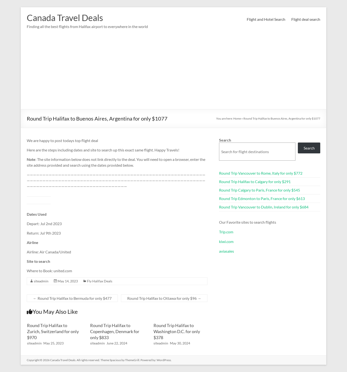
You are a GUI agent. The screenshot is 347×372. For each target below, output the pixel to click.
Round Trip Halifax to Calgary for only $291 (255, 181)
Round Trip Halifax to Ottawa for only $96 (164, 298)
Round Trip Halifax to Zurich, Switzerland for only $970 (53, 331)
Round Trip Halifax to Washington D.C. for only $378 (176, 331)
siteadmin (41, 281)
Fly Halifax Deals (99, 281)
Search (225, 140)
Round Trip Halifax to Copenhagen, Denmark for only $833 (114, 331)
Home (237, 118)
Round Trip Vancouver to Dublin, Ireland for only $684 (263, 207)
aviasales (226, 251)
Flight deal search (305, 19)
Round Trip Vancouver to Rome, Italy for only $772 (260, 173)
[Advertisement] (173, 73)
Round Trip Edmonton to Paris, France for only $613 (262, 198)
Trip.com (226, 231)
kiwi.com (226, 241)
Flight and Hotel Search (266, 19)
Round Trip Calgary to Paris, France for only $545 (259, 190)
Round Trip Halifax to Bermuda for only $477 (72, 298)
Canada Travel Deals (65, 17)
